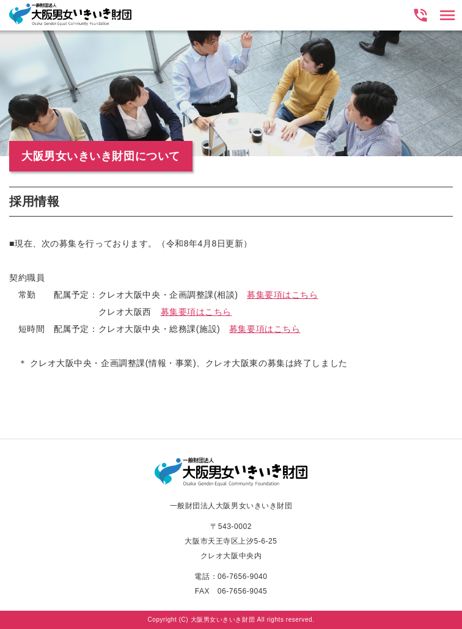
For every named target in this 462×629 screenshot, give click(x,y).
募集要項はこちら (282, 295)
